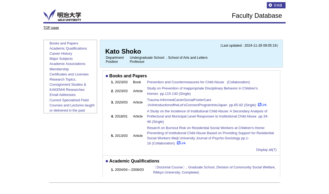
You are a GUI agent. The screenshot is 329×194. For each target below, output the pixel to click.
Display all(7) (266, 150)
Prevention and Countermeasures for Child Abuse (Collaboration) (199, 82)
